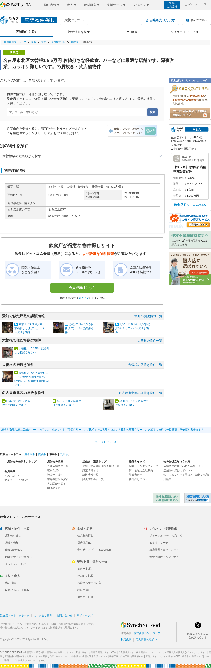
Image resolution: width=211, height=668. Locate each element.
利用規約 (126, 639)
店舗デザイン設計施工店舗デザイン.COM (96, 652)
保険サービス (85, 597)
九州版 (64, 454)
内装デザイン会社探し (18, 556)
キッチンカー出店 (15, 564)
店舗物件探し (13, 535)
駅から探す (53, 470)
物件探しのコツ (138, 479)
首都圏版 (30, 454)
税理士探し (84, 589)
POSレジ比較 (85, 575)
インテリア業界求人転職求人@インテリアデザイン (181, 652)
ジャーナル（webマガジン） (166, 535)
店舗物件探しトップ (15, 42)
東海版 (53, 454)
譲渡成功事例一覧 (93, 479)
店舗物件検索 (55, 461)
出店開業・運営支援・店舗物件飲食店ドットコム (48, 652)
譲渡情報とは (90, 470)
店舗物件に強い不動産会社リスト (183, 466)
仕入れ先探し (85, 535)
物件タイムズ (137, 461)
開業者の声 (135, 474)
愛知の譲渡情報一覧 (148, 316)
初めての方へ (12, 475)
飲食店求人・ (136, 652)
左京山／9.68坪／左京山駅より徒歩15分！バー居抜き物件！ (29, 328)
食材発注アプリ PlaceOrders (94, 549)
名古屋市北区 (58, 42)
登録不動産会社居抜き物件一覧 (101, 466)
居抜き (74, 42)
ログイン (83, 298)
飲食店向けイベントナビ (164, 556)
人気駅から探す (56, 483)
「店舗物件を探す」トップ (20, 461)
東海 (33, 42)
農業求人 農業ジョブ (192, 656)
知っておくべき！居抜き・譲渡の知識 (186, 474)
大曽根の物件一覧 (149, 340)
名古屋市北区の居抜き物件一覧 (140, 392)
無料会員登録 (172, 5)
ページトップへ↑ (105, 442)
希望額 (177, 195)
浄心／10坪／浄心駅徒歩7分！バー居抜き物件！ (79, 328)
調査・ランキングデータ (143, 466)
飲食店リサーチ (158, 542)
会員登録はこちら (82, 288)
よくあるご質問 (43, 615)
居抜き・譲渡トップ (94, 461)
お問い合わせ (64, 615)
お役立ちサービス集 (89, 582)
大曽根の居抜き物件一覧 (145, 364)
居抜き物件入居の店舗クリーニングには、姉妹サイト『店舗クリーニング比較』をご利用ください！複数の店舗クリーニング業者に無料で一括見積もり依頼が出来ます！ (102, 429)
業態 (176, 183)
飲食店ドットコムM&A (190, 205)
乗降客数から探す (57, 479)
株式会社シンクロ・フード (150, 633)
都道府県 (178, 177)
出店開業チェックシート (164, 549)
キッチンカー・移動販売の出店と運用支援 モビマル (81, 656)
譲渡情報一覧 (90, 474)
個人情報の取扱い (146, 639)
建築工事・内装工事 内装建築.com (126, 656)
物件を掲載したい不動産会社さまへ (166, 498)
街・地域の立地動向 (141, 470)
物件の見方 (53, 488)
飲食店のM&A (13, 549)
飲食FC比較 (84, 568)
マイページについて (16, 480)
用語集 (167, 479)
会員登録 (9, 471)
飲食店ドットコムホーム (14, 615)
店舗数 (177, 189)
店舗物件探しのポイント (178, 470)
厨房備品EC (84, 542)
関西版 (42, 454)
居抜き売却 (11, 542)
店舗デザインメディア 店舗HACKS (162, 656)
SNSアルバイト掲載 (17, 589)
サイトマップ (85, 615)
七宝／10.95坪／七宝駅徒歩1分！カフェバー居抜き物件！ (132, 328)
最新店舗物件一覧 (57, 466)
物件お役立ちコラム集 (176, 461)
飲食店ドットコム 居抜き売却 (197, 498)
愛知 (43, 42)
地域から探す (55, 474)
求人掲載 (10, 582)
